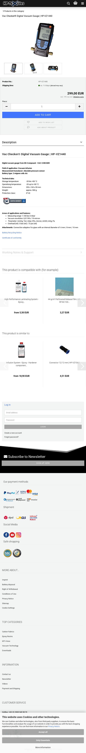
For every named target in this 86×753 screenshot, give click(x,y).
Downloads (6, 650)
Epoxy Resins (7, 636)
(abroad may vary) (56, 86)
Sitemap (5, 603)
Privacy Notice (53, 726)
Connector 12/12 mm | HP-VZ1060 (64, 363)
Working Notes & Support (18, 252)
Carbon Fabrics (8, 632)
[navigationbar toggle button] (82, 3)
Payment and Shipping (11, 688)
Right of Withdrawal (10, 589)
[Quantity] (43, 106)
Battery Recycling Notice (12, 233)
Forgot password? (11, 437)
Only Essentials (43, 740)
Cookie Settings (8, 608)
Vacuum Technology (10, 646)
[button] (6, 106)
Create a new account (13, 433)
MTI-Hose (6, 641)
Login (43, 427)
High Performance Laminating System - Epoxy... (21, 300)
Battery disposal (8, 584)
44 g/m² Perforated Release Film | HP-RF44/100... (64, 300)
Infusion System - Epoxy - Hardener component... (21, 364)
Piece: (4, 101)
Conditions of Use (9, 594)
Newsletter (6, 679)
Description (9, 142)
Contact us (6, 674)
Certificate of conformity (11, 238)
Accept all (43, 732)
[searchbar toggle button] (68, 3)
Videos (5, 684)
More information (43, 747)
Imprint (5, 580)
